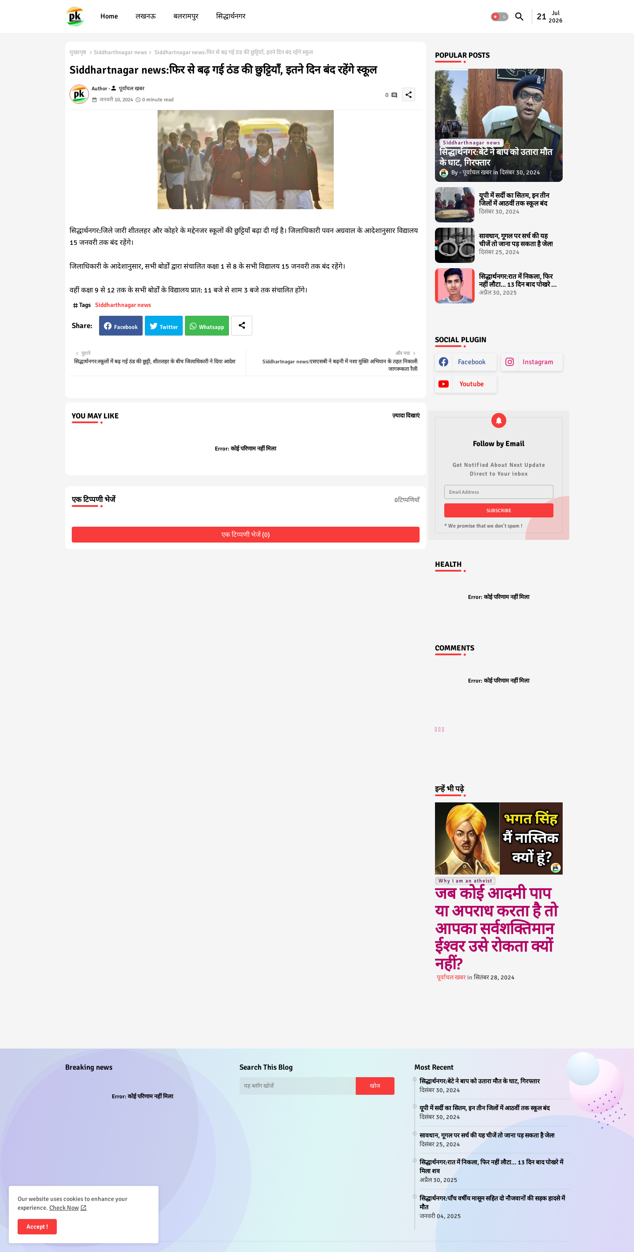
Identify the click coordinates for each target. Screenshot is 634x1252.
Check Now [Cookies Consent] (64, 1207)
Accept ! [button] (37, 1226)
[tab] (109, 16)
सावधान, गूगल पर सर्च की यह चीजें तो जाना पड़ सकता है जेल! (516, 240)
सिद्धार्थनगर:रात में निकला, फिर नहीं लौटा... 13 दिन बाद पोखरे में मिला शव (517, 280)
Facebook (126, 327)
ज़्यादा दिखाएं (406, 415)
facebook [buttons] (472, 362)
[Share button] (241, 326)
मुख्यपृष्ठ (78, 52)
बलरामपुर (186, 16)
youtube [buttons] (472, 384)
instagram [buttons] (538, 362)
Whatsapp (211, 327)
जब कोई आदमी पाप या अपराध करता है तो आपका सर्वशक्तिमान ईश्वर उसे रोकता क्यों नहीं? (496, 929)
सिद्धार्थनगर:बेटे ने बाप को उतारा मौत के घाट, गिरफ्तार (480, 1081)
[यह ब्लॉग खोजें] (298, 1086)
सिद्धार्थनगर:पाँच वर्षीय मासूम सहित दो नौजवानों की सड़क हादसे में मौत (492, 1203)
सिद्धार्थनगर (231, 16)
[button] (500, 16)
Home (109, 16)
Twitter (169, 327)
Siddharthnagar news (120, 52)
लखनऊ (146, 16)
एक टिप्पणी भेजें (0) (245, 535)
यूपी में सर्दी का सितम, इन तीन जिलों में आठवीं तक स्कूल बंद (514, 199)
